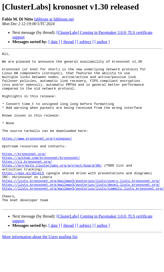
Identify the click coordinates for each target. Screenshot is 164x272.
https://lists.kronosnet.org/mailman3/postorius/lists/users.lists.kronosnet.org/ (81, 207)
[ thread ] (68, 42)
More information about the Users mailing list (39, 267)
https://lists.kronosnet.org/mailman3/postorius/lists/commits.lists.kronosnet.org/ (83, 216)
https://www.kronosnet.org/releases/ (37, 156)
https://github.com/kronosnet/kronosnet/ (41, 179)
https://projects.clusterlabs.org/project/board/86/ (52, 188)
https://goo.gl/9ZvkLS (23, 197)
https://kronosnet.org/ (24, 174)
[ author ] (102, 42)
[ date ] (54, 42)
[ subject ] (85, 42)
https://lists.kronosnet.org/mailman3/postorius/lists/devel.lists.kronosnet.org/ (81, 211)
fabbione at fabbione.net (54, 19)
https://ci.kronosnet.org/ (27, 183)
